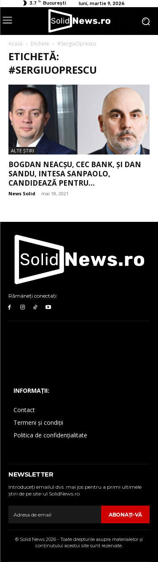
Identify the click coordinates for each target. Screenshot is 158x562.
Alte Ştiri (22, 150)
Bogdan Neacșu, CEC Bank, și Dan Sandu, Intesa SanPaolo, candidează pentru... (74, 174)
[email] (54, 514)
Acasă (15, 43)
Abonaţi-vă (125, 514)
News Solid (21, 193)
